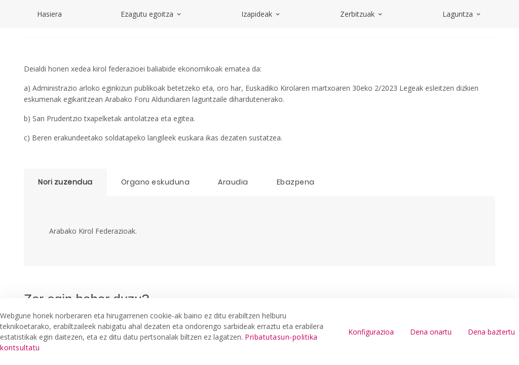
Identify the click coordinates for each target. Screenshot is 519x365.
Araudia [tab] (233, 182)
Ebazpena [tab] (296, 182)
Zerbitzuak (362, 14)
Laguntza (462, 14)
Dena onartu (431, 332)
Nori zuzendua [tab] (65, 182)
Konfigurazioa (371, 332)
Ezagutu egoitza (151, 14)
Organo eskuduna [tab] (155, 182)
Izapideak (261, 14)
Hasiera (49, 14)
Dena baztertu (491, 332)
